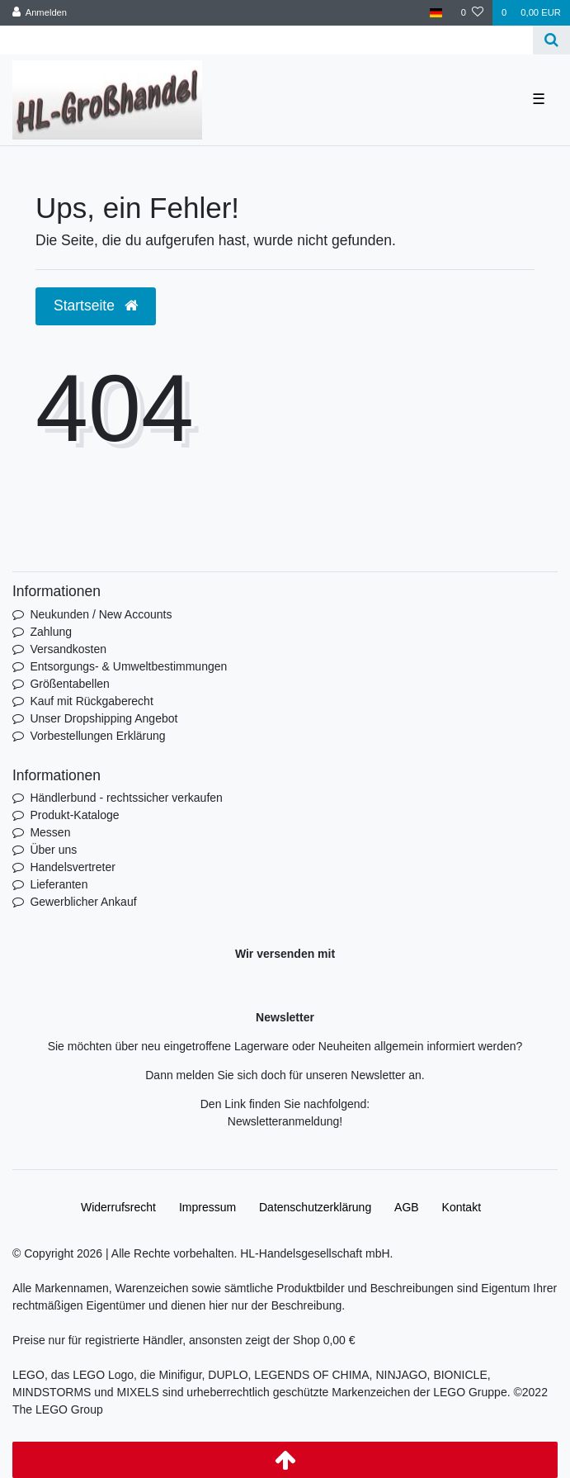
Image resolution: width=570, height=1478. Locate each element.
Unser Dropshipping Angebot (103, 718)
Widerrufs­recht (118, 1207)
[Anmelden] (40, 13)
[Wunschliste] (472, 13)
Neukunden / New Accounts (101, 614)
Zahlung (51, 631)
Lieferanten (58, 884)
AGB (406, 1207)
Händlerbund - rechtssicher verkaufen (126, 797)
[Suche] (551, 40)
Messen (50, 832)
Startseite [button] (96, 305)
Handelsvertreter (72, 867)
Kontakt (461, 1207)
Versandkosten (68, 649)
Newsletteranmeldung (283, 1121)
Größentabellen (70, 683)
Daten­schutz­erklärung (315, 1207)
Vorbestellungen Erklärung (97, 735)
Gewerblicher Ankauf (83, 901)
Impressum (207, 1207)
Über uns (53, 849)
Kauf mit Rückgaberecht (91, 701)
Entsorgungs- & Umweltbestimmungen (128, 666)
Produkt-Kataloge (74, 815)
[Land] (436, 13)
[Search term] (266, 40)
